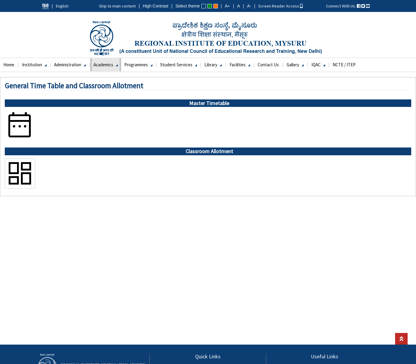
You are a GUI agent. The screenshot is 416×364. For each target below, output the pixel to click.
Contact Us (268, 64)
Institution (34, 64)
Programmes (138, 64)
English (62, 6)
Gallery (295, 64)
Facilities (240, 64)
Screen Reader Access (280, 6)
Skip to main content (117, 6)
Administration (70, 64)
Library (213, 64)
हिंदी (45, 6)
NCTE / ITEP (344, 64)
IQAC (318, 64)
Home (8, 64)
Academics (106, 64)
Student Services (178, 64)
